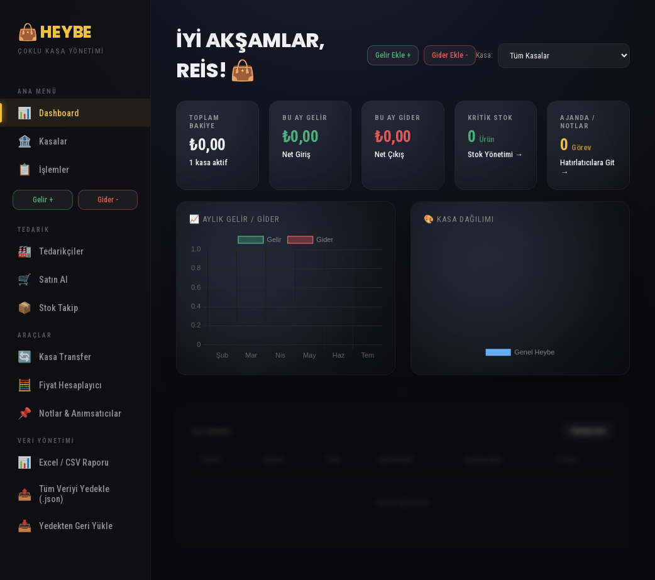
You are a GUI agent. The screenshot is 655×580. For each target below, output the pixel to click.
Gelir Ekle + (392, 55)
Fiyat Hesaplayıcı (60, 384)
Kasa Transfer (54, 356)
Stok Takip (48, 307)
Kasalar (42, 141)
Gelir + (43, 199)
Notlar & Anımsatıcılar (69, 413)
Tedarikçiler (51, 251)
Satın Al (43, 279)
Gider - (107, 199)
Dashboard (48, 112)
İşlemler (43, 169)
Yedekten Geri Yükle (65, 525)
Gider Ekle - (450, 55)
